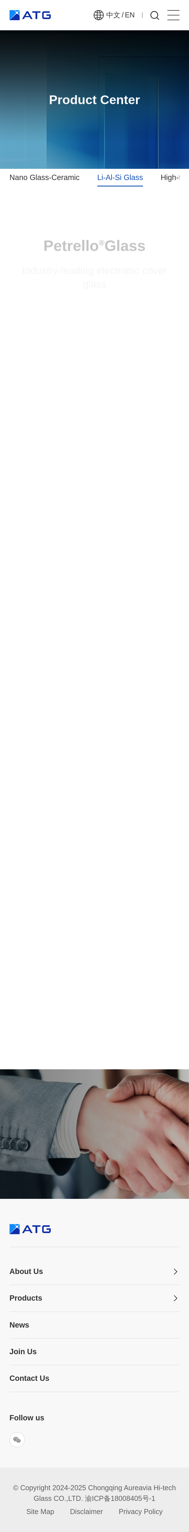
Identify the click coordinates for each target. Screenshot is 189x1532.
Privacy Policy (141, 1511)
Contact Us (29, 1378)
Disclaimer (86, 1511)
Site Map (40, 1511)
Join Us (23, 1351)
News (19, 1325)
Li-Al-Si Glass (120, 177)
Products (26, 1298)
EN (130, 15)
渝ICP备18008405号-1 (120, 1498)
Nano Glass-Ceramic (45, 177)
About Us (26, 1271)
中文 (113, 15)
